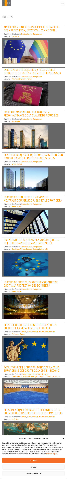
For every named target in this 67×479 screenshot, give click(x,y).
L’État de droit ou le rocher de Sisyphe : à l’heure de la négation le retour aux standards (30, 328)
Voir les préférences (34, 473)
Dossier (23, 332)
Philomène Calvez (18, 334)
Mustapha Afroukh (38, 377)
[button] (63, 438)
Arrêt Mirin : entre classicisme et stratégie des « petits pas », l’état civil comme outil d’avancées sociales (31, 30)
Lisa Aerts (15, 36)
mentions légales (51, 454)
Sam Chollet (16, 121)
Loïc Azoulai (43, 249)
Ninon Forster (17, 291)
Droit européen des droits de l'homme (41, 332)
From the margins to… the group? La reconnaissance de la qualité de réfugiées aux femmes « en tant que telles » (31, 115)
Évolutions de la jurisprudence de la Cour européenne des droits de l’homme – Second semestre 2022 (31, 370)
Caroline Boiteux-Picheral (21, 377)
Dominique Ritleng (18, 249)
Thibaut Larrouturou (52, 377)
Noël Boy (15, 419)
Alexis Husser (16, 206)
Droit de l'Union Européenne (31, 34)
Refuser (33, 467)
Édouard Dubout (32, 249)
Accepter (33, 460)
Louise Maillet (17, 164)
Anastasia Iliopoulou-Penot (21, 79)
